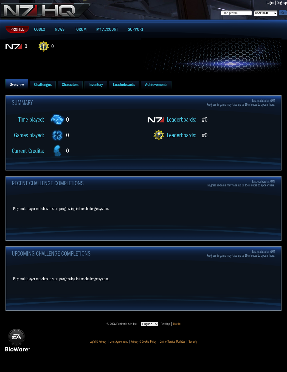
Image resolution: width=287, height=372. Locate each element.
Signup (282, 2)
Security (192, 341)
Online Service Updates (172, 341)
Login (270, 2)
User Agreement (119, 341)
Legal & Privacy (98, 341)
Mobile (177, 324)
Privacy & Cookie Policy (143, 341)
